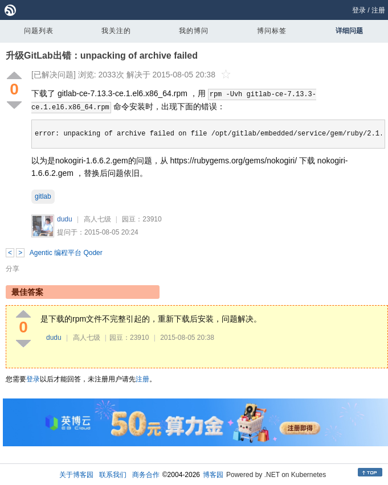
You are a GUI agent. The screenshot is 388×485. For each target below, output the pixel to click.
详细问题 (349, 31)
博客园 (213, 475)
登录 (359, 10)
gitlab (43, 196)
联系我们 (112, 475)
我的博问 (194, 31)
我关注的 (116, 31)
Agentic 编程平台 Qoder (66, 253)
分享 (12, 269)
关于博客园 (76, 475)
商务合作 (146, 475)
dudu (64, 219)
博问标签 (272, 31)
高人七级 (97, 219)
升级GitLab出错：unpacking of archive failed (102, 55)
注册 (378, 10)
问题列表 (39, 31)
